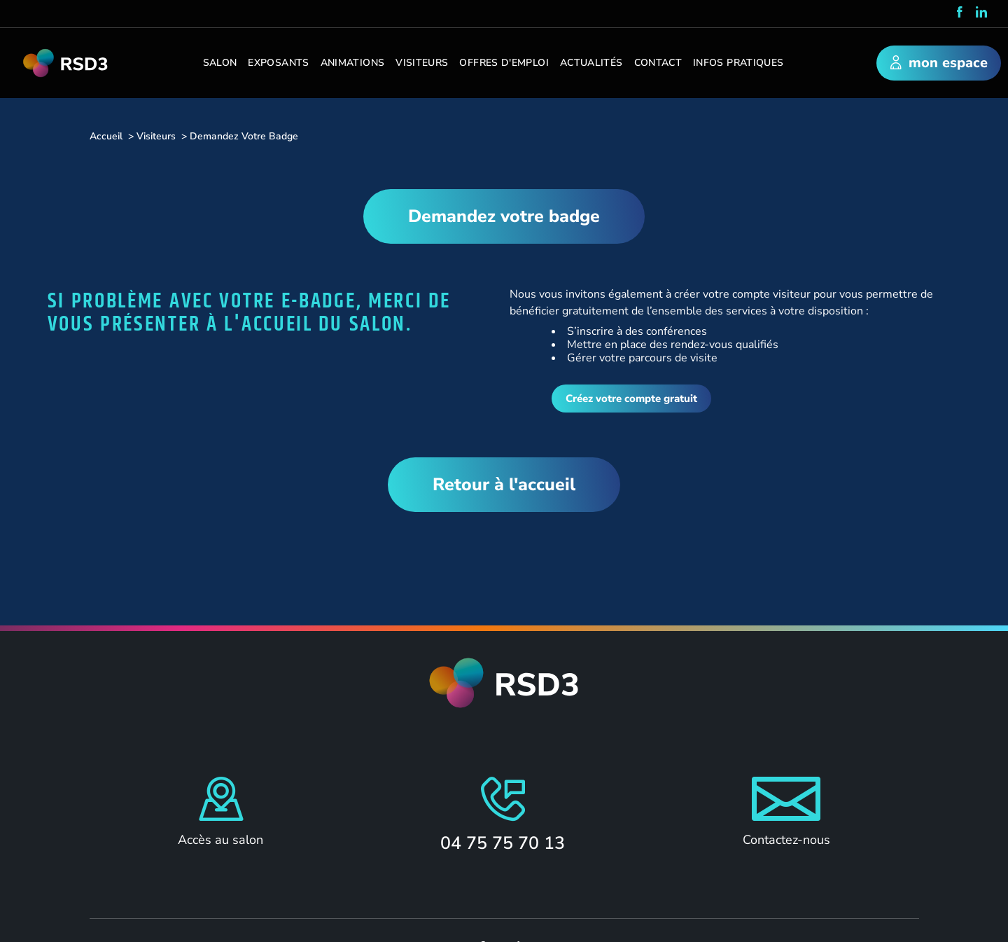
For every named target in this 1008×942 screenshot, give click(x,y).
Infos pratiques (738, 62)
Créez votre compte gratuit (631, 399)
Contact (658, 62)
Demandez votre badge (504, 216)
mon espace (939, 63)
